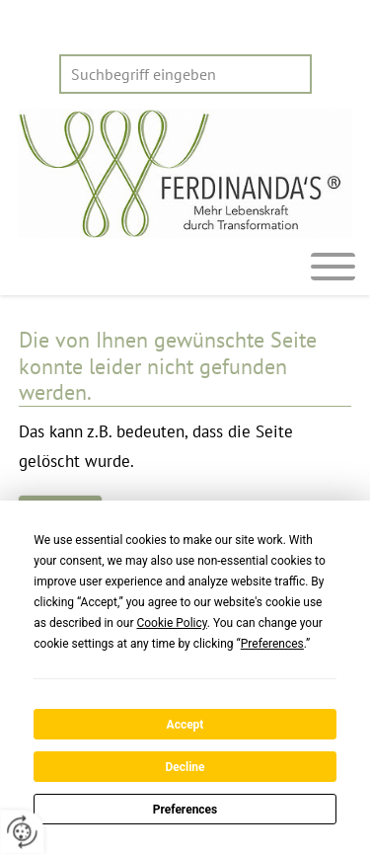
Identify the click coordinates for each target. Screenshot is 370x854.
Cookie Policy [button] (171, 623)
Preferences (185, 809)
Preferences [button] (272, 644)
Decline (184, 767)
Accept (185, 725)
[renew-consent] (22, 832)
